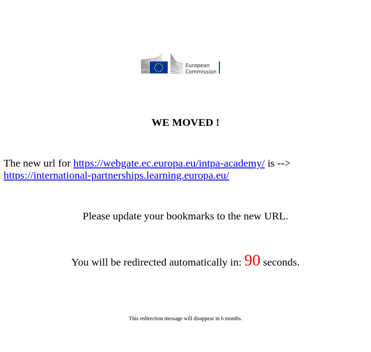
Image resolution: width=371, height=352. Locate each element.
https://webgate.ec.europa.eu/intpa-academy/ (169, 163)
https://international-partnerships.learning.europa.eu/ (116, 175)
